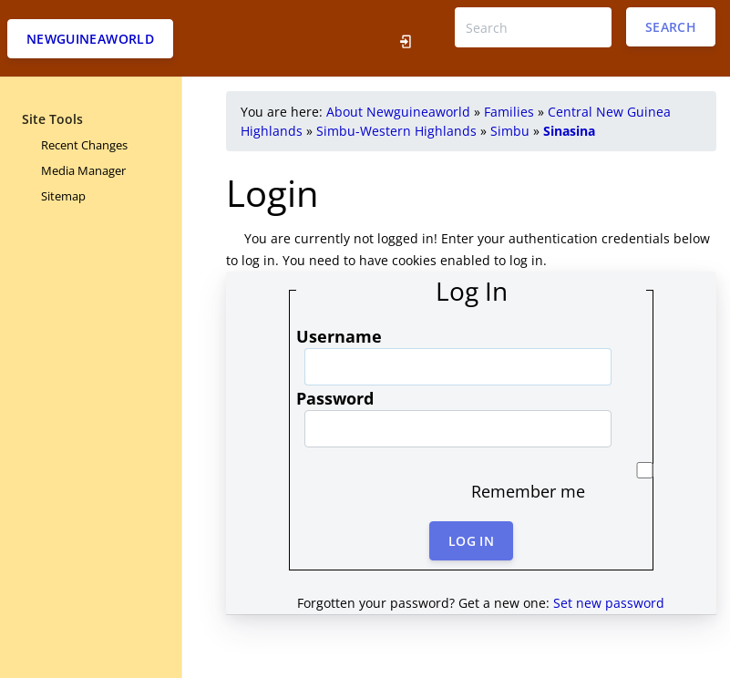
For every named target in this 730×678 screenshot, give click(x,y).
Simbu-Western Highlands (396, 130)
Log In (471, 541)
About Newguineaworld (398, 111)
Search (670, 27)
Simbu (510, 130)
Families (509, 111)
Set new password (608, 602)
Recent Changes (84, 145)
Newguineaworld (90, 38)
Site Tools (52, 119)
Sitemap (63, 196)
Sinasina (569, 130)
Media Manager (83, 170)
